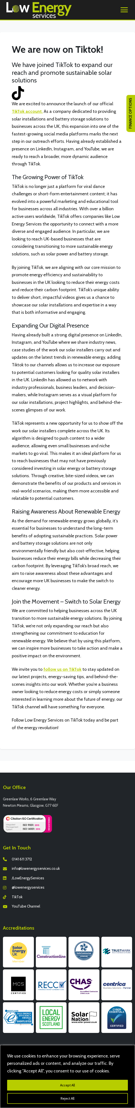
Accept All (67, 1085)
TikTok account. (27, 111)
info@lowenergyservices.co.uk (36, 868)
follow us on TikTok (62, 669)
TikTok (17, 897)
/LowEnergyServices (28, 878)
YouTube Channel (26, 906)
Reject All (67, 1098)
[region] (67, 1076)
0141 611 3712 (22, 859)
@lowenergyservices (28, 887)
